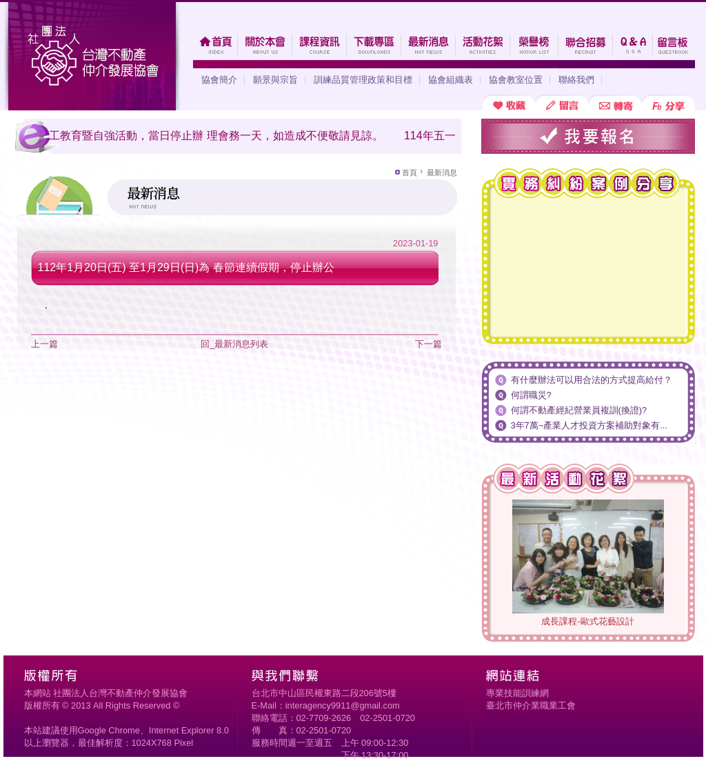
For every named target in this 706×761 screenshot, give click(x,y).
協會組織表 (450, 80)
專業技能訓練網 (517, 693)
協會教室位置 (516, 80)
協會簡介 (219, 80)
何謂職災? (531, 395)
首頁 (409, 172)
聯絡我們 (576, 80)
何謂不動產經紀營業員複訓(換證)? (579, 410)
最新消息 (442, 172)
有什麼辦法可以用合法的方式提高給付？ (591, 380)
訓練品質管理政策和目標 (363, 80)
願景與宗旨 (275, 80)
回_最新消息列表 (234, 344)
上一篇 (44, 344)
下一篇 (428, 344)
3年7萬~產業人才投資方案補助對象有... (589, 425)
